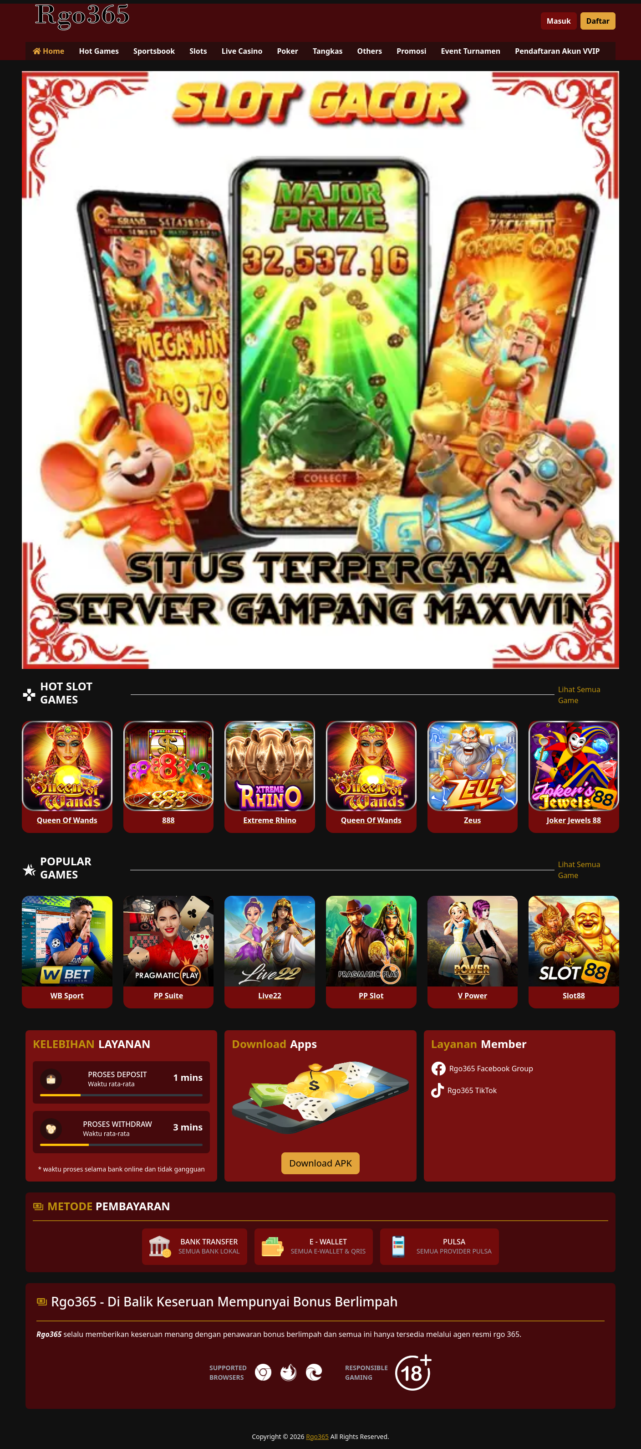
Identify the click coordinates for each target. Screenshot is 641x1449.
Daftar (598, 21)
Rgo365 (317, 1436)
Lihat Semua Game (579, 694)
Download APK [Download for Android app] (320, 1163)
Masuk (559, 21)
